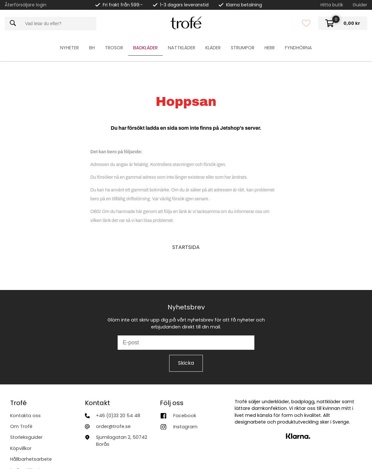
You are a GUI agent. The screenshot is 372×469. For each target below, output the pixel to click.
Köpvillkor (20, 448)
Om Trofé (21, 426)
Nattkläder (181, 48)
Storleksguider (26, 437)
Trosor (114, 48)
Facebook (184, 415)
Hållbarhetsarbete (31, 459)
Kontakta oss (25, 415)
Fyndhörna (298, 48)
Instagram (185, 427)
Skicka (186, 363)
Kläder (213, 48)
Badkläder (145, 48)
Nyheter (69, 48)
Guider (360, 5)
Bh (92, 48)
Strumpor (242, 48)
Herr (270, 48)
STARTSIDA (186, 247)
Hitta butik (331, 5)
